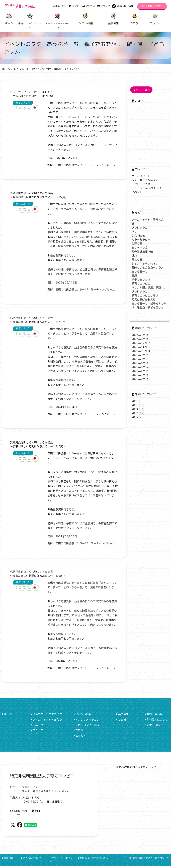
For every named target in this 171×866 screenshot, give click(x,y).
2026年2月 (138, 339)
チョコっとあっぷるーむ (146, 188)
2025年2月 (138, 379)
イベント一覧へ (141, 89)
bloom (135, 255)
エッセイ (155, 18)
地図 (36, 811)
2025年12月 (139, 343)
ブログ (134, 18)
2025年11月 (139, 347)
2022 (135, 417)
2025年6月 (138, 363)
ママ (134, 231)
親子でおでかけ (141, 279)
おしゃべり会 (140, 247)
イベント (137, 192)
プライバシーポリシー (60, 860)
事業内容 (59, 5)
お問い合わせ (152, 6)
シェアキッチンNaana (144, 180)
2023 (135, 413)
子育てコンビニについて (46, 714)
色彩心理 (137, 243)
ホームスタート (141, 176)
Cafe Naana (138, 235)
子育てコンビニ (141, 283)
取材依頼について (156, 719)
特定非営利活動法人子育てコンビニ (137, 767)
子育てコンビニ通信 (86, 725)
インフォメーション (86, 719)
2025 (135, 405)
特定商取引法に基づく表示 (93, 858)
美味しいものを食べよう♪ (147, 267)
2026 (135, 401)
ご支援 (74, 5)
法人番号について (31, 858)
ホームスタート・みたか (46, 719)
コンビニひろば (141, 184)
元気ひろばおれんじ (144, 299)
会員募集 (113, 18)
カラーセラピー (141, 239)
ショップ (103, 5)
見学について (153, 725)
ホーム (9, 18)
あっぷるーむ (140, 271)
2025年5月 (138, 367)
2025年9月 (138, 355)
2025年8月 (138, 359)
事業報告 (7, 858)
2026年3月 (138, 335)
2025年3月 (138, 375)
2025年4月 (138, 371)
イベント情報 (85, 18)
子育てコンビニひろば (145, 295)
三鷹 (134, 275)
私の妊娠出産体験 (142, 251)
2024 (135, 409)
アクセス (88, 5)
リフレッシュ (140, 227)
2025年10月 (139, 351)
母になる (137, 259)
